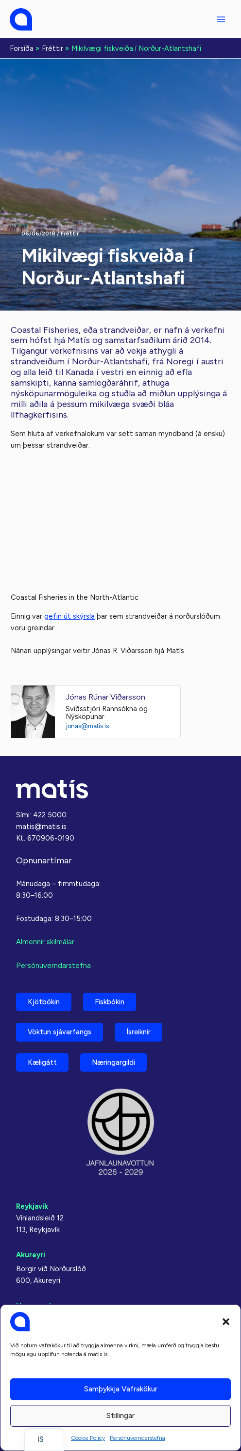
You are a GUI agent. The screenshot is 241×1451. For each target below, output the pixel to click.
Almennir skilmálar (45, 941)
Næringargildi (113, 1062)
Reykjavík (32, 1206)
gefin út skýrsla (69, 616)
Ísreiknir (138, 1032)
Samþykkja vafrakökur (120, 1389)
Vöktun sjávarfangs (59, 1032)
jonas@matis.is (87, 726)
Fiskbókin (109, 1002)
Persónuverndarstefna (137, 1438)
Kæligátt (42, 1062)
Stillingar (120, 1415)
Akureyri (30, 1254)
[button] (226, 1321)
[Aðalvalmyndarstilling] (221, 19)
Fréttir (70, 233)
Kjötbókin (44, 1002)
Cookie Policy (88, 1438)
